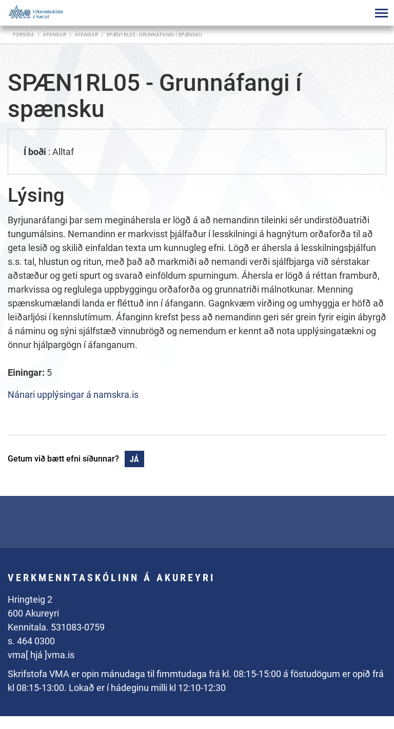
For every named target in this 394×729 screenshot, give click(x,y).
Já (134, 459)
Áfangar (86, 34)
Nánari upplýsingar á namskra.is (73, 394)
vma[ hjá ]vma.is (41, 654)
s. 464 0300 (31, 641)
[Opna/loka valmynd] (381, 13)
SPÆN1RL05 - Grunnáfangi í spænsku (154, 34)
